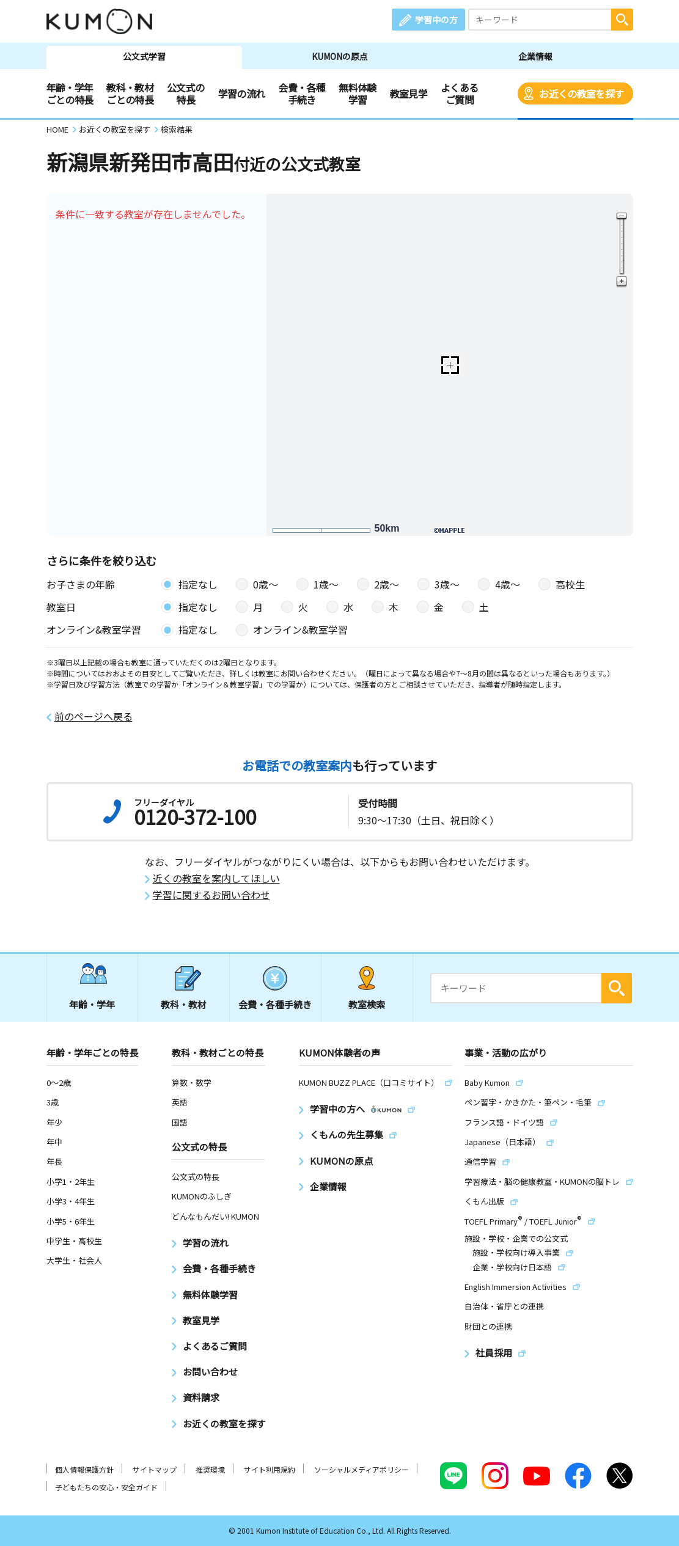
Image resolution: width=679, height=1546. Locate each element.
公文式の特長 (185, 93)
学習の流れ (241, 93)
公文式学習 (144, 56)
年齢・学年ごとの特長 (70, 93)
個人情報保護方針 (84, 1469)
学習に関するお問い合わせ (211, 894)
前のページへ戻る (93, 716)
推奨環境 (210, 1469)
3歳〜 (447, 584)
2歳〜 (386, 584)
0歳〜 (265, 584)
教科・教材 (184, 1004)
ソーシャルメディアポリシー (361, 1469)
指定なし (198, 584)
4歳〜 (507, 584)
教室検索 (366, 1004)
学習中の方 (436, 19)
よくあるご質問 (459, 93)
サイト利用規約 (269, 1469)
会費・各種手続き (301, 93)
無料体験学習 (357, 93)
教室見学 (408, 93)
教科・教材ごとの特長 (129, 93)
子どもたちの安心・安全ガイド (106, 1487)
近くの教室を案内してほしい (216, 878)
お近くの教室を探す (581, 93)
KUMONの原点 (340, 56)
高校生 (570, 584)
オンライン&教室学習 (300, 629)
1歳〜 (326, 584)
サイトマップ (155, 1469)
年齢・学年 (92, 1004)
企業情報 (535, 56)
